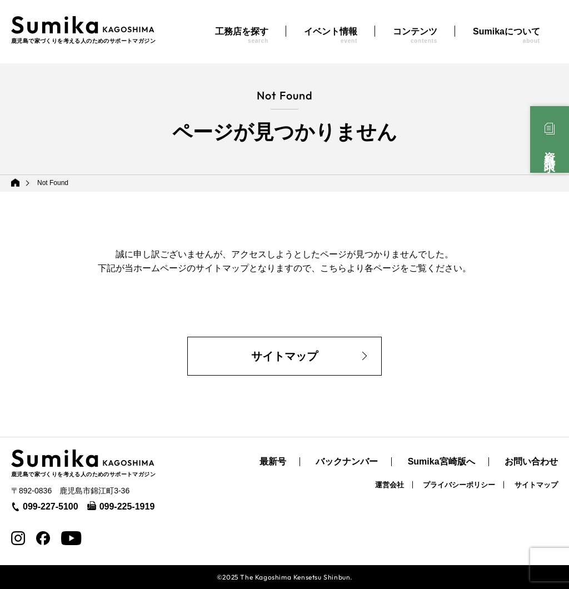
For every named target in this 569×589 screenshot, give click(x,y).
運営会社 (389, 484)
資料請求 (549, 149)
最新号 (272, 461)
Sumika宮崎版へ (441, 461)
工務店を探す (241, 35)
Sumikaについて (506, 35)
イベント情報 (330, 35)
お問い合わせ (531, 461)
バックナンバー (347, 461)
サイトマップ (284, 356)
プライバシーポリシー (459, 484)
